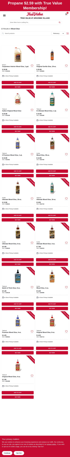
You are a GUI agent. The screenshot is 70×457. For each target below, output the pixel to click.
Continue (7, 453)
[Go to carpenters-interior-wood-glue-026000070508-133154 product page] (18, 67)
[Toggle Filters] (67, 33)
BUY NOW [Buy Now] (17, 87)
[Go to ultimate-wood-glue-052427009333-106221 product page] (18, 200)
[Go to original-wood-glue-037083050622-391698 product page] (18, 377)
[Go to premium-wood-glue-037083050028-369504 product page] (18, 333)
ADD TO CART (18, 82)
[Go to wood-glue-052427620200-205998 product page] (52, 289)
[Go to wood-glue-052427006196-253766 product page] (52, 156)
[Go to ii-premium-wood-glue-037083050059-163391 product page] (18, 156)
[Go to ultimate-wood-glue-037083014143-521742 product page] (52, 200)
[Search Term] (35, 22)
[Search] (59, 22)
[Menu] (4, 15)
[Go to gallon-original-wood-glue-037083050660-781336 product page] (18, 112)
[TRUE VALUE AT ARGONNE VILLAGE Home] (35, 14)
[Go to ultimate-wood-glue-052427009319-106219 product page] (52, 244)
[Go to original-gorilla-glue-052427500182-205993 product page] (52, 67)
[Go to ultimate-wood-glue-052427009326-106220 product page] (18, 244)
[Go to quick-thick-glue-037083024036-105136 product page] (18, 289)
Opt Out (18, 453)
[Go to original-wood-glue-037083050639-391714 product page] (52, 333)
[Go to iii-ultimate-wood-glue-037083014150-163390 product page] (52, 112)
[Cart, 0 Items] (66, 14)
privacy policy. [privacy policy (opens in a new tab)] (51, 444)
